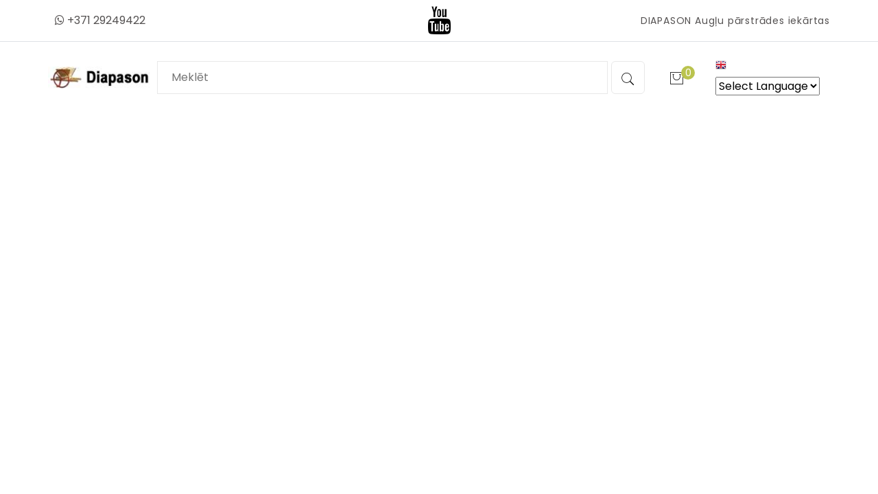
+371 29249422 (100, 20)
